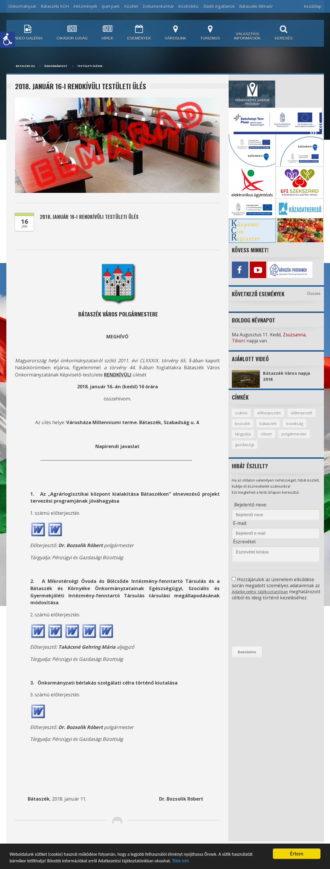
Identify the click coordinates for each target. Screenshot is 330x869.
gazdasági (245, 444)
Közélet (131, 6)
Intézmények (85, 6)
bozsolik (243, 422)
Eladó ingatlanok (219, 6)
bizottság (296, 422)
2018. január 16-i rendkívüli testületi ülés (93, 217)
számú (241, 412)
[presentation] (258, 629)
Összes (314, 292)
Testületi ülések (89, 66)
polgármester (295, 433)
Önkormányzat (22, 6)
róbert (267, 433)
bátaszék (268, 422)
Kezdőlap (313, 6)
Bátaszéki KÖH (55, 6)
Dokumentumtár (158, 6)
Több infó (252, 860)
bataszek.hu (25, 66)
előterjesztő (302, 412)
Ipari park (111, 6)
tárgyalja (243, 433)
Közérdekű (188, 6)
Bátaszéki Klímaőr (256, 6)
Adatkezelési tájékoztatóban (262, 591)
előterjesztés (269, 412)
